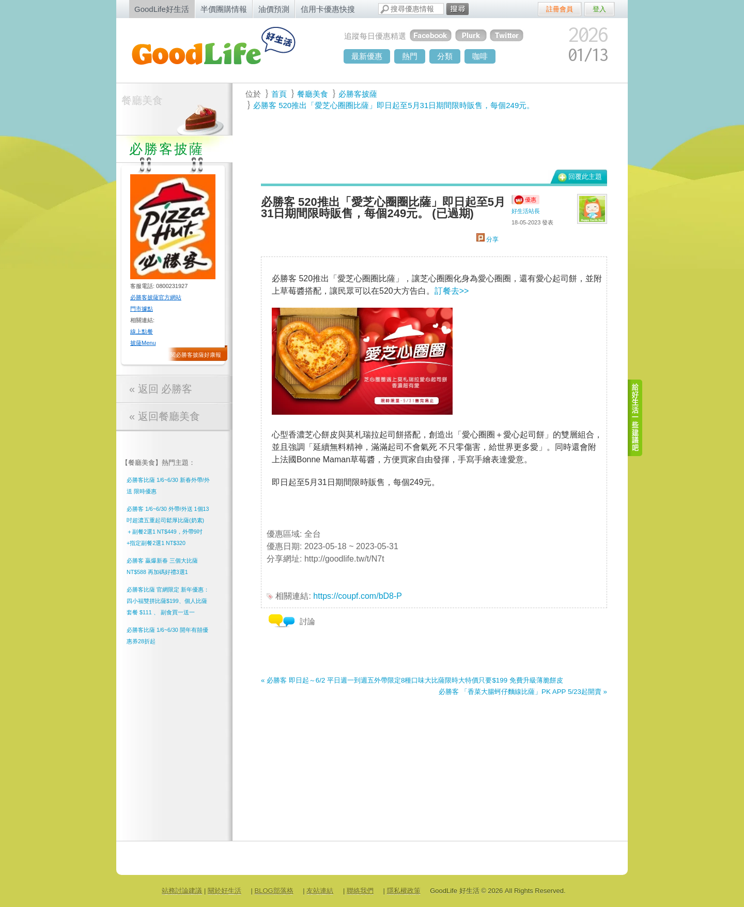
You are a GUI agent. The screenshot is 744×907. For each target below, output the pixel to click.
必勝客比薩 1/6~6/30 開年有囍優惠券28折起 (167, 635)
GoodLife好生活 (161, 9)
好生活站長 (526, 211)
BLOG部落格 (274, 891)
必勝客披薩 (357, 93)
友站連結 (319, 891)
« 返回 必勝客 (160, 389)
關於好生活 (224, 891)
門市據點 (141, 309)
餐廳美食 (142, 100)
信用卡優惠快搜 (328, 9)
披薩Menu (143, 343)
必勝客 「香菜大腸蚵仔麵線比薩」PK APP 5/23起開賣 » (523, 692)
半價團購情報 (223, 9)
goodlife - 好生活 (225, 49)
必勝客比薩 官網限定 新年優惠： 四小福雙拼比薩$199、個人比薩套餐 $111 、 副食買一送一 (168, 600)
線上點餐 (141, 331)
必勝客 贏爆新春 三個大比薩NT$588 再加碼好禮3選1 (162, 566)
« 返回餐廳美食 (164, 416)
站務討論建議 (182, 891)
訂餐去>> (452, 290)
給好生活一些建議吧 (635, 418)
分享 (487, 239)
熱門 (409, 56)
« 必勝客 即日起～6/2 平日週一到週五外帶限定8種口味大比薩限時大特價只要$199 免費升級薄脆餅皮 (412, 680)
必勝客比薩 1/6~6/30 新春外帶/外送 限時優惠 (168, 485)
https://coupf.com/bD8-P (357, 596)
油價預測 (273, 9)
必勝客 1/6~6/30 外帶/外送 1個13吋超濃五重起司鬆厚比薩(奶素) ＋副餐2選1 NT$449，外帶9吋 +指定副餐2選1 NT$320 (168, 526)
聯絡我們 (360, 891)
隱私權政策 (404, 891)
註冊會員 (559, 9)
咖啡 (480, 56)
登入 (599, 9)
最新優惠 (366, 56)
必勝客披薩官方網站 (155, 297)
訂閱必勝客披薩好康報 (192, 355)
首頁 (279, 93)
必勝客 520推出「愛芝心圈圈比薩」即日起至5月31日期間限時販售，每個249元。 (393, 105)
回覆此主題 (585, 176)
